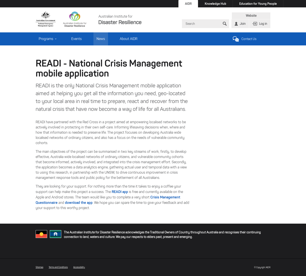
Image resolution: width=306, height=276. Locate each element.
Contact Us (248, 39)
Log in (263, 24)
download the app (79, 202)
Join (243, 24)
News (100, 39)
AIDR (188, 4)
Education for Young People (258, 4)
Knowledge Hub (215, 4)
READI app (120, 192)
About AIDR (128, 39)
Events (76, 39)
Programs (48, 39)
